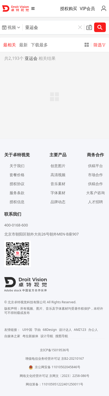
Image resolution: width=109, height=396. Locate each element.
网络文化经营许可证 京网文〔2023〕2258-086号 (55, 375)
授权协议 (17, 183)
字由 (37, 329)
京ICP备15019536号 (54, 350)
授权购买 (68, 8)
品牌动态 (58, 201)
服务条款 (17, 192)
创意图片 (58, 165)
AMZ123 (80, 329)
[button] (11, 27)
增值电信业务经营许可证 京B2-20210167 (54, 358)
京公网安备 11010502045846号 (54, 367)
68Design (50, 329)
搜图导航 (61, 336)
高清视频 (58, 174)
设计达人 (65, 329)
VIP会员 (87, 8)
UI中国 (27, 329)
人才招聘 (95, 201)
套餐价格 (17, 174)
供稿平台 (95, 165)
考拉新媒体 (30, 336)
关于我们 (17, 165)
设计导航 (46, 336)
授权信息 (17, 201)
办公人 (93, 329)
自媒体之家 (12, 336)
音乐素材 (58, 183)
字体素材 (58, 192)
